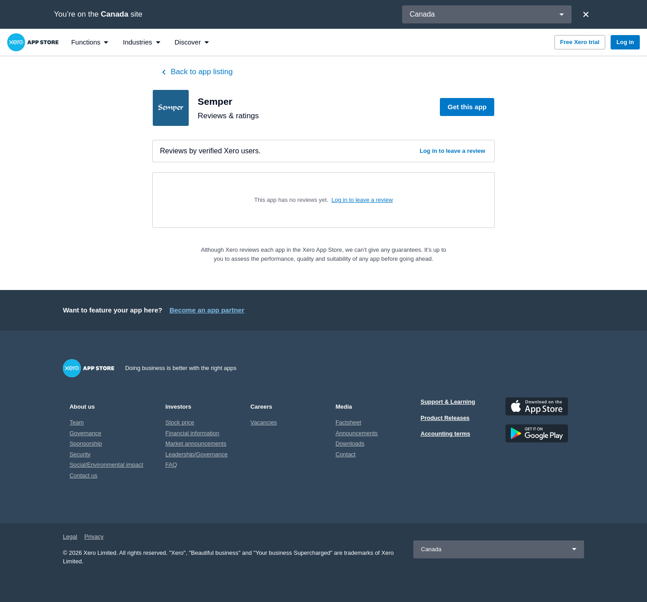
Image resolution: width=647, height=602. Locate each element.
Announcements (357, 433)
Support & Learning (448, 401)
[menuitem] (89, 42)
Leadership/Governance (196, 454)
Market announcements (195, 443)
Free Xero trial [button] (579, 42)
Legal (70, 536)
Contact (346, 454)
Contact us (83, 475)
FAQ (171, 464)
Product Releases (445, 418)
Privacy (94, 536)
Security (80, 454)
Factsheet (348, 422)
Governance (86, 433)
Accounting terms (445, 433)
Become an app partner (206, 310)
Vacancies (263, 422)
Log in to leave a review (452, 150)
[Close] (586, 14)
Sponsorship (86, 443)
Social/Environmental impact (106, 464)
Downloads (350, 443)
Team (77, 422)
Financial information (192, 433)
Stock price (179, 422)
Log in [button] (625, 42)
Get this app (467, 107)
